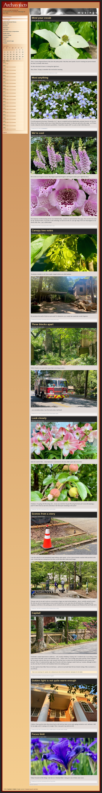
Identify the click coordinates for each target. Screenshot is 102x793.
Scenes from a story (43, 513)
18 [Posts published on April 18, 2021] (4, 56)
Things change (7, 35)
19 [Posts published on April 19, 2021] (7, 56)
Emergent (5, 37)
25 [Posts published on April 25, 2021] (4, 58)
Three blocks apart (42, 324)
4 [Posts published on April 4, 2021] (4, 52)
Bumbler (5, 25)
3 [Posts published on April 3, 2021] (22, 49)
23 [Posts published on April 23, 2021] (19, 56)
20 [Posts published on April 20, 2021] (10, 56)
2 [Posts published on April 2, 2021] (19, 49)
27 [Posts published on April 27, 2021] (10, 58)
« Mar (3, 60)
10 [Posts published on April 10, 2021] (22, 52)
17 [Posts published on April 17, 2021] (22, 54)
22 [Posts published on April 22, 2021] (16, 56)
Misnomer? (6, 27)
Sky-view (5, 29)
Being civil (6, 24)
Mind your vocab (41, 18)
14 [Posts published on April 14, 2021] (13, 54)
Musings (21, 11)
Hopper (5, 42)
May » (8, 60)
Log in (5, 132)
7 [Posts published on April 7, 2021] (13, 52)
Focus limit (38, 734)
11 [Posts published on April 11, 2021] (4, 54)
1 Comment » (44, 128)
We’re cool (38, 133)
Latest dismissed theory (9, 22)
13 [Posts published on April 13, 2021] (10, 54)
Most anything (40, 77)
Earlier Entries (34, 784)
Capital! (36, 613)
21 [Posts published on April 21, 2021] (13, 56)
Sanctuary (7, 16)
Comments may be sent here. (31, 789)
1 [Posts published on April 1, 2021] (16, 49)
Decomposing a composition (11, 31)
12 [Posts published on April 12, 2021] (7, 54)
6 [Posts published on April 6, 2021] (10, 52)
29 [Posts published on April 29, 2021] (16, 58)
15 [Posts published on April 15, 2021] (16, 54)
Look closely (39, 418)
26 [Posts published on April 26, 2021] (7, 58)
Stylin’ (5, 39)
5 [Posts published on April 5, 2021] (7, 52)
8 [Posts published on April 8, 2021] (16, 52)
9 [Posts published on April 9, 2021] (19, 52)
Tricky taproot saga (8, 41)
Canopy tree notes (42, 230)
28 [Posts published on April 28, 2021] (13, 58)
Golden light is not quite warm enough (54, 680)
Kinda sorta (6, 33)
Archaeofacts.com (8, 11)
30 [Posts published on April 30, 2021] (19, 58)
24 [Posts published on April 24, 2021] (22, 56)
